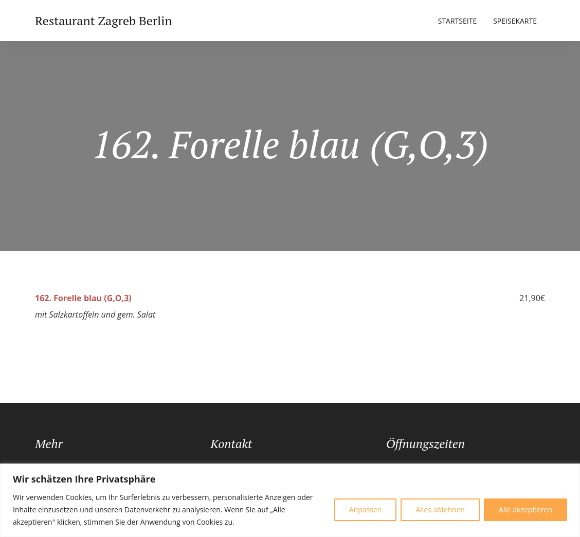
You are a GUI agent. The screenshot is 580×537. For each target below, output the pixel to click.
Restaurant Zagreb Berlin (103, 20)
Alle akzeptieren (525, 509)
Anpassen (365, 509)
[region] (290, 500)
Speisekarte (515, 21)
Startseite (457, 21)
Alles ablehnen (439, 509)
